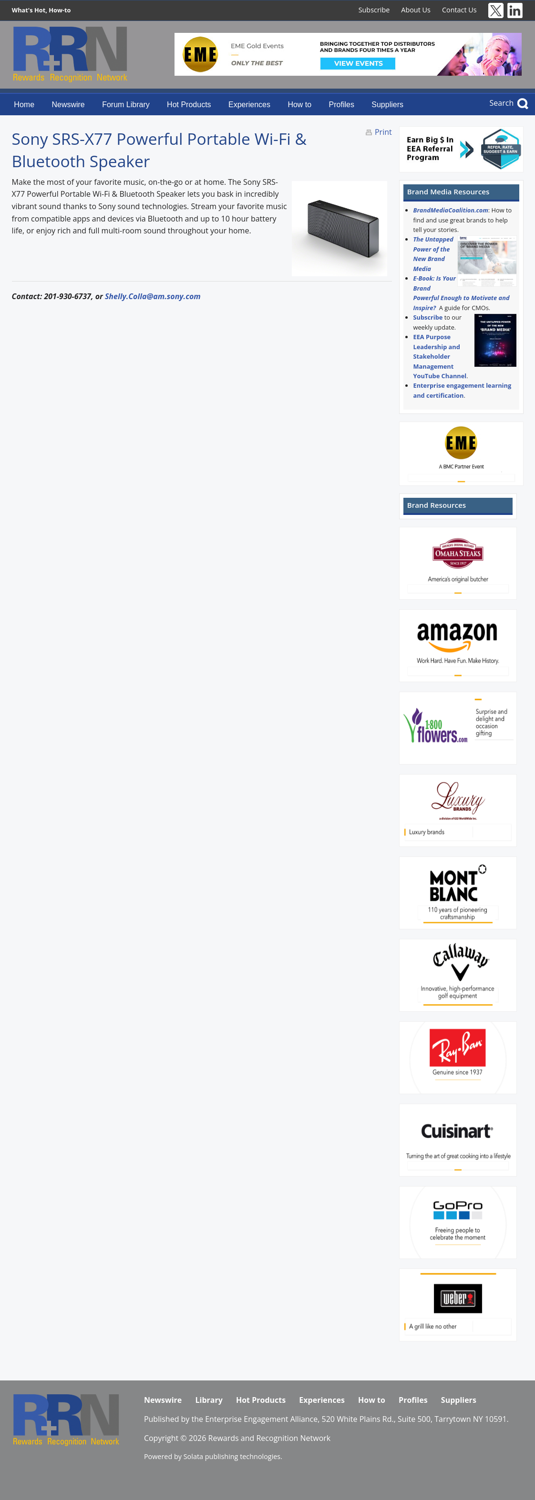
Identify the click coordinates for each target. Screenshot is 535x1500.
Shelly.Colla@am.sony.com (153, 296)
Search (502, 103)
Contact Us (459, 9)
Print (383, 132)
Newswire (67, 105)
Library (208, 1400)
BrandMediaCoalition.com (450, 210)
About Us (416, 9)
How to (299, 105)
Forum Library (126, 105)
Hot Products (189, 105)
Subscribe (374, 9)
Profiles (341, 105)
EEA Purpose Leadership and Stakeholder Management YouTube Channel (439, 356)
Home (24, 105)
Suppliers (387, 105)
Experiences (249, 105)
